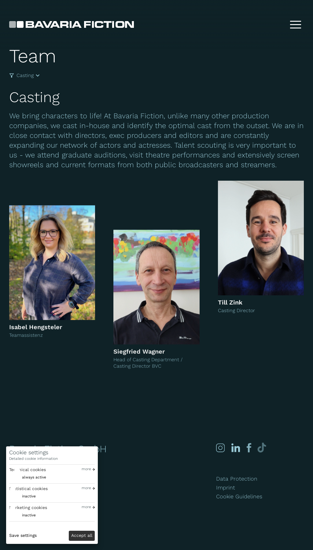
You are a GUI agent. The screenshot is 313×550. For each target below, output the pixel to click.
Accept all (81, 535)
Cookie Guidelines (239, 496)
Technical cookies (27, 469)
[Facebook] (248, 448)
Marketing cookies (28, 507)
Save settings (23, 535)
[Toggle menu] (295, 24)
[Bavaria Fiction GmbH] (71, 24)
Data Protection (236, 478)
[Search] (276, 24)
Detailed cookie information (33, 458)
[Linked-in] (235, 448)
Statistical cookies (28, 488)
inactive (29, 496)
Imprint (225, 487)
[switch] (27, 477)
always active (34, 477)
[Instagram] (220, 448)
